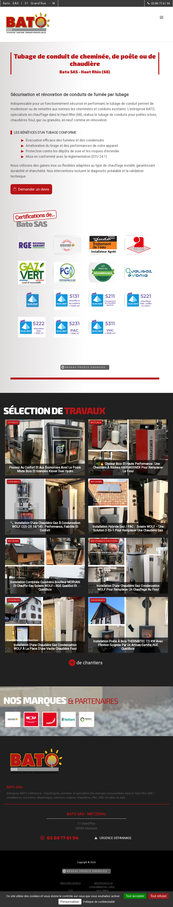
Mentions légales (70, 883)
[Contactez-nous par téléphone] (158, 3)
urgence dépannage (115, 838)
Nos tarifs (102, 890)
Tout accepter (135, 896)
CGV (70, 890)
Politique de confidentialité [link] (99, 901)
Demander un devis (33, 189)
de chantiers (89, 662)
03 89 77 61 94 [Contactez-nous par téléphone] (62, 837)
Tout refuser (158, 896)
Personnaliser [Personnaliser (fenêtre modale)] (69, 901)
